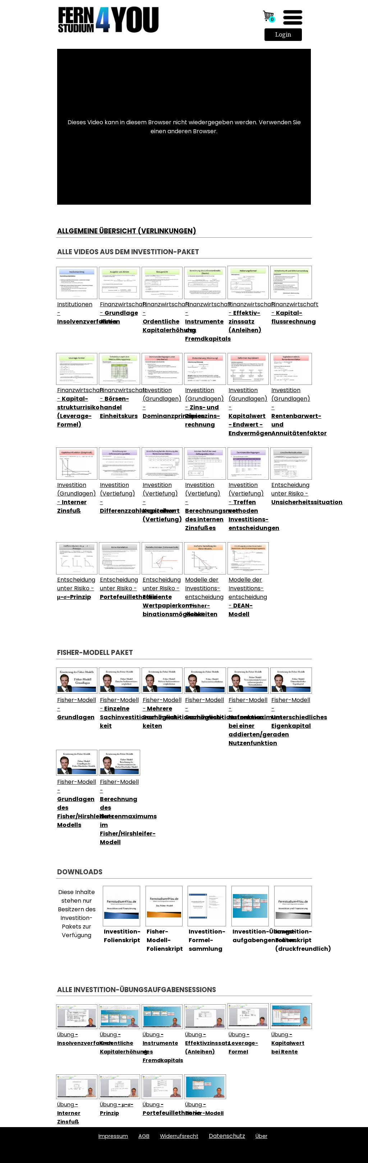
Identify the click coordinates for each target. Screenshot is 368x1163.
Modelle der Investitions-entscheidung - (204, 597)
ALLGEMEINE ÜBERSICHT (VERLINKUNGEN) (126, 231)
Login (283, 34)
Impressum (113, 1136)
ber (261, 1136)
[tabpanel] (184, 222)
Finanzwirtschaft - (123, 313)
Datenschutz (227, 1136)
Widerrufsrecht (179, 1136)
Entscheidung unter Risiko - (306, 493)
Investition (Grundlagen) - (204, 407)
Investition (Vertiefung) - (221, 506)
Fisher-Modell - (140, 713)
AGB (144, 1136)
